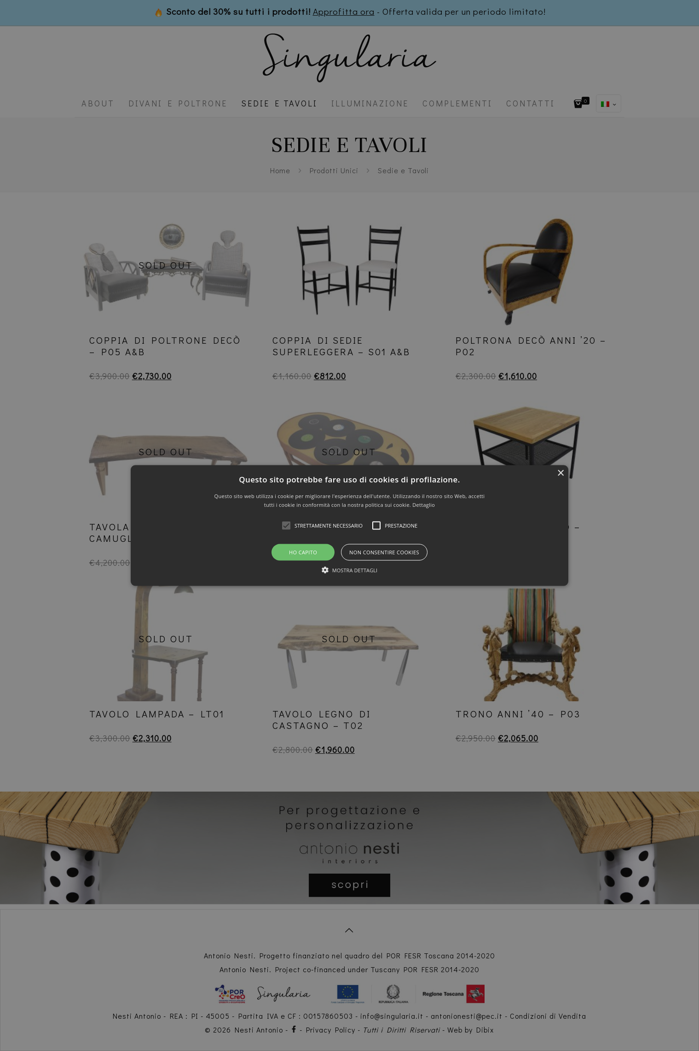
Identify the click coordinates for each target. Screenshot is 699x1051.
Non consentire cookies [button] (384, 552)
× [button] (560, 473)
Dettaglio (423, 504)
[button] (349, 525)
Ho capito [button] (303, 552)
